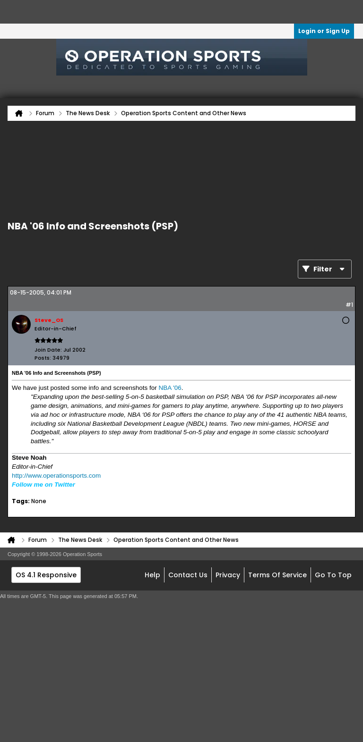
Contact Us (187, 575)
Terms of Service (277, 575)
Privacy (228, 575)
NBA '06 (169, 387)
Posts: (43, 358)
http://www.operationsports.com (56, 475)
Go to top (333, 575)
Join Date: (48, 350)
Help (152, 575)
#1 (349, 305)
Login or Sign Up (324, 31)
